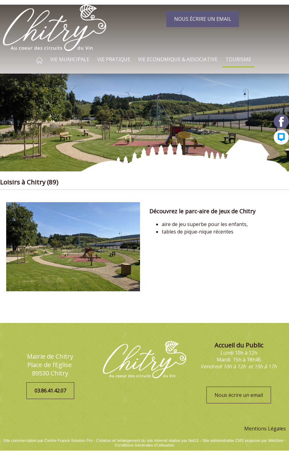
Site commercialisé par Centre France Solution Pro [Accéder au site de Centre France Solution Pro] (48, 440)
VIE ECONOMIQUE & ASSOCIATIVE (178, 59)
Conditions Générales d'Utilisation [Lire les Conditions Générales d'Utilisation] (144, 445)
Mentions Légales (265, 428)
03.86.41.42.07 (50, 390)
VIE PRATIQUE (113, 59)
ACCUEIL (39, 60)
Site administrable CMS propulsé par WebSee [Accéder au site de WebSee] (242, 440)
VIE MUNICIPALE (69, 59)
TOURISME (238, 59)
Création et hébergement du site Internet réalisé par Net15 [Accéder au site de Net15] (147, 440)
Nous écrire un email (238, 395)
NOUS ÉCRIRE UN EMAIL (202, 19)
